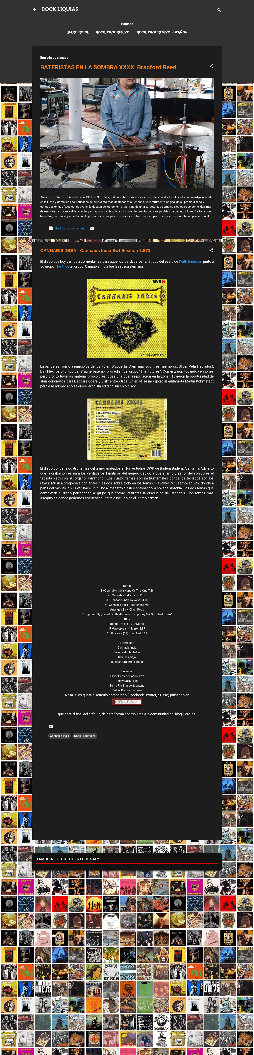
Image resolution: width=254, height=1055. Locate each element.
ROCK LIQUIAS (60, 9)
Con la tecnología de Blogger (127, 1044)
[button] (211, 67)
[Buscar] (219, 11)
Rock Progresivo (112, 32)
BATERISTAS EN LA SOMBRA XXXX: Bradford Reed (108, 67)
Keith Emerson (190, 261)
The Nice (62, 266)
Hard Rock (78, 32)
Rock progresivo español (162, 32)
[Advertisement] (127, 902)
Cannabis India (59, 736)
